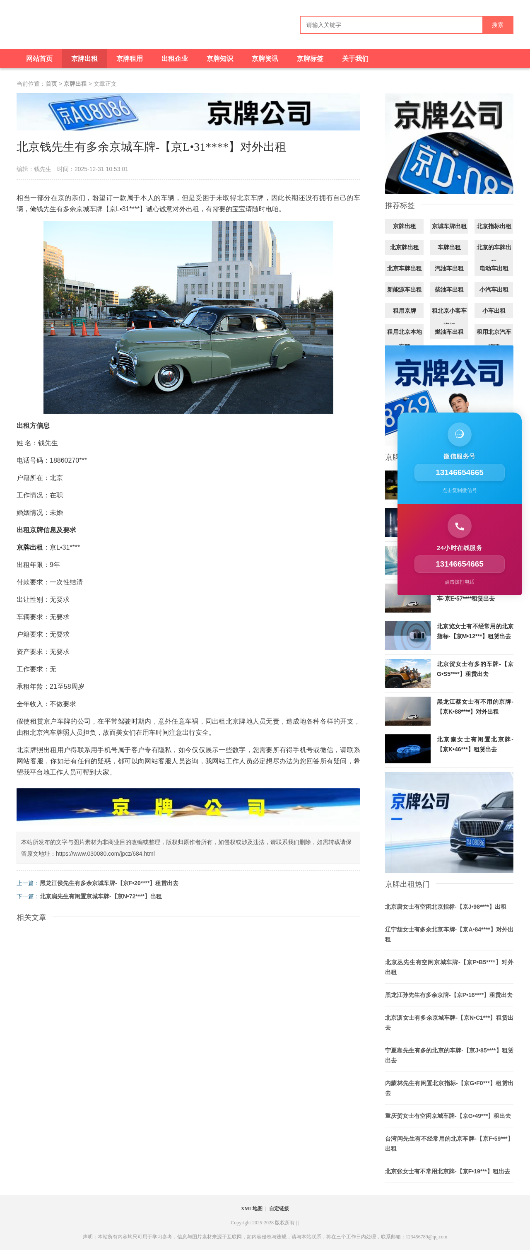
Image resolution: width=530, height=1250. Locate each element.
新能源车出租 (404, 289)
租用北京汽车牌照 (494, 339)
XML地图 (252, 1208)
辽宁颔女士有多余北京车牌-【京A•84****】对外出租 (449, 934)
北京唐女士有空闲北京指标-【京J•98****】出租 (445, 906)
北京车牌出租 (404, 268)
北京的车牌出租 (494, 254)
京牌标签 (310, 58)
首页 (51, 83)
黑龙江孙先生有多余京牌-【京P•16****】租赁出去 (449, 995)
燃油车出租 (449, 331)
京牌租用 (129, 58)
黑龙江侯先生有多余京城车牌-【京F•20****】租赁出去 (109, 883)
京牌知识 (220, 58)
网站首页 (39, 58)
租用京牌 (404, 310)
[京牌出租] (46, 28)
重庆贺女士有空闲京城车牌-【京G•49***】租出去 (448, 1115)
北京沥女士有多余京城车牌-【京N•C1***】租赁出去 (449, 1022)
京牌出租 (84, 58)
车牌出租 (449, 247)
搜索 (498, 25)
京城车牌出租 (449, 226)
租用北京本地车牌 (404, 339)
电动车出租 (493, 268)
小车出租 (494, 310)
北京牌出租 (404, 247)
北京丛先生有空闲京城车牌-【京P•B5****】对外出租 (449, 967)
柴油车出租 (449, 289)
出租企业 (174, 58)
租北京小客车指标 (449, 318)
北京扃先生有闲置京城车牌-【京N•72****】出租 (101, 896)
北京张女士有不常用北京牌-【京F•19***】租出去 (447, 1171)
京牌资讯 (265, 58)
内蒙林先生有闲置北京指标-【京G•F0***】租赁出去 (449, 1088)
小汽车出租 (493, 289)
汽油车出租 (449, 268)
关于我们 (355, 58)
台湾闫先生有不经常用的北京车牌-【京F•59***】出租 (449, 1143)
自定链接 (279, 1208)
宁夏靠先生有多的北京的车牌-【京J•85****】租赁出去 (449, 1055)
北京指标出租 (494, 226)
